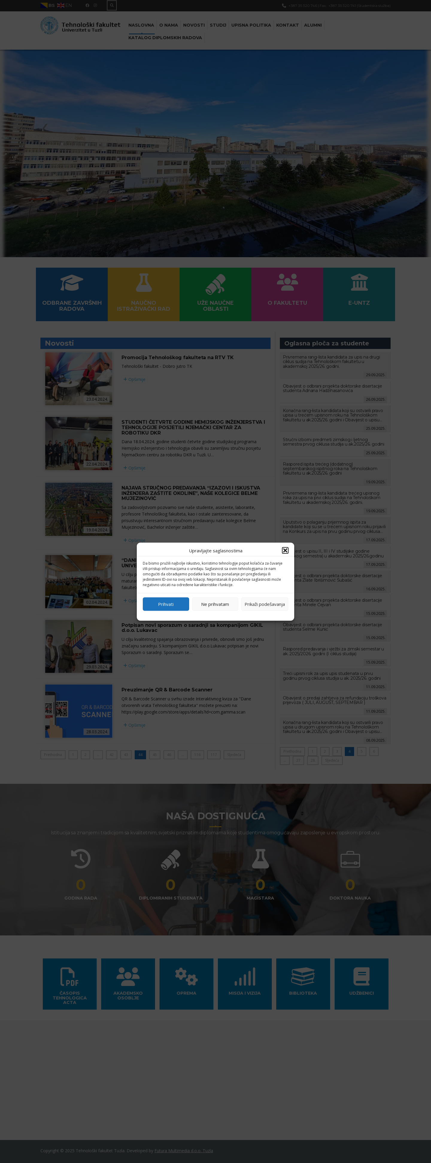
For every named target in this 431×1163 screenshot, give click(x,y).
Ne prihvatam (215, 604)
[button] (285, 550)
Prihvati (166, 604)
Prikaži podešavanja (265, 604)
